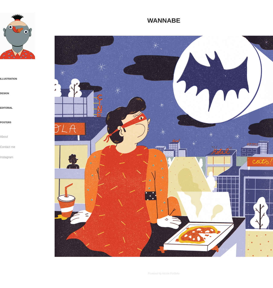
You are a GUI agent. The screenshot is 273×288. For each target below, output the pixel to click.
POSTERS (5, 122)
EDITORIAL (6, 108)
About (4, 136)
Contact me (7, 147)
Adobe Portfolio (171, 273)
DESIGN (4, 93)
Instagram (6, 157)
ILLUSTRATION (8, 78)
